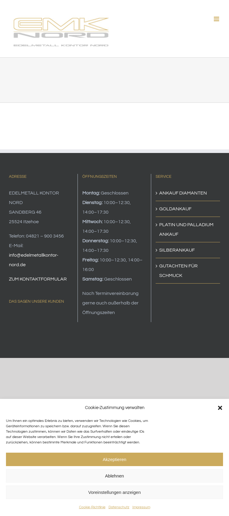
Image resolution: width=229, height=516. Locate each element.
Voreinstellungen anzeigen (114, 492)
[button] (220, 408)
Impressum (141, 507)
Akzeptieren (114, 459)
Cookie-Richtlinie (92, 507)
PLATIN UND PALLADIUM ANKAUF (186, 229)
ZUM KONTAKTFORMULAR (38, 279)
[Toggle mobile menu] (217, 19)
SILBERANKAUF (177, 250)
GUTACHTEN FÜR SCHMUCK (178, 271)
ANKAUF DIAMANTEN (183, 193)
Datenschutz (119, 507)
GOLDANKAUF (175, 208)
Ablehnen (114, 475)
